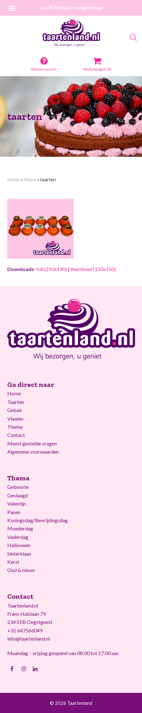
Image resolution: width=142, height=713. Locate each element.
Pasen (13, 512)
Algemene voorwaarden (33, 452)
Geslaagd (17, 495)
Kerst (13, 562)
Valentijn (16, 503)
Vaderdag (17, 537)
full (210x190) (51, 269)
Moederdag (20, 528)
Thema (14, 427)
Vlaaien (15, 419)
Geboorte (18, 487)
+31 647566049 (25, 630)
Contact (16, 435)
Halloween (19, 545)
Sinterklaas (19, 554)
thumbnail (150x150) (93, 269)
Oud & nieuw (21, 570)
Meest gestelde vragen (32, 443)
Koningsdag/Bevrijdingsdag (37, 520)
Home (13, 179)
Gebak (14, 410)
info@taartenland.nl (28, 639)
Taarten (15, 402)
